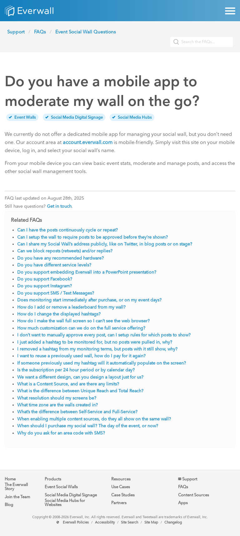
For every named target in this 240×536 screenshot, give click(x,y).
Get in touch (59, 206)
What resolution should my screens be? (56, 398)
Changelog (173, 522)
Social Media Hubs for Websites (65, 503)
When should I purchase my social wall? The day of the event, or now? (87, 426)
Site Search (129, 522)
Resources (121, 479)
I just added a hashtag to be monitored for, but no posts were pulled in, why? (94, 342)
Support (16, 32)
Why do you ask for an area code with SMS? (61, 433)
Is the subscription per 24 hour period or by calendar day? (76, 370)
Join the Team (17, 497)
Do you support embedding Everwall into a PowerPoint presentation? (86, 272)
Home (10, 479)
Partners (119, 503)
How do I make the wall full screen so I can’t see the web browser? (83, 321)
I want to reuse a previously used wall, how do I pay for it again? (81, 356)
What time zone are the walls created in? (57, 405)
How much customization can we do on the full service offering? (81, 328)
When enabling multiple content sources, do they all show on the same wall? (94, 419)
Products (53, 479)
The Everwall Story (16, 487)
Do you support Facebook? (44, 279)
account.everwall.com (87, 142)
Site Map (151, 522)
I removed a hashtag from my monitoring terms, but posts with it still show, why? (97, 349)
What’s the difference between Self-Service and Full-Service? (77, 411)
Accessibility (105, 522)
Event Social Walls (61, 487)
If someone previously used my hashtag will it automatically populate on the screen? (101, 363)
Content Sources (193, 495)
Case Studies (123, 495)
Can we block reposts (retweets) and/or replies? (64, 251)
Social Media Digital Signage (74, 117)
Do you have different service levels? (54, 265)
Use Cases (120, 487)
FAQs (40, 32)
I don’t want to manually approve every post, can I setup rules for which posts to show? (104, 335)
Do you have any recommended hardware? (60, 258)
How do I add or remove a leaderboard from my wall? (71, 307)
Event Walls (22, 117)
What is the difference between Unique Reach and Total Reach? (80, 391)
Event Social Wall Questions (85, 32)
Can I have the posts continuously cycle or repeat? (67, 230)
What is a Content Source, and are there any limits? (68, 384)
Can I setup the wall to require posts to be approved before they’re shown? (92, 237)
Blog (9, 505)
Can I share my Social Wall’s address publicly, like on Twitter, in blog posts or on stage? (104, 244)
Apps (183, 503)
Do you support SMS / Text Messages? (55, 293)
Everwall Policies (76, 522)
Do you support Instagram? (44, 286)
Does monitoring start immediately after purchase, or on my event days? (89, 300)
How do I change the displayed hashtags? (59, 314)
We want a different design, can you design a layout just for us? (80, 377)
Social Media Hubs (132, 117)
